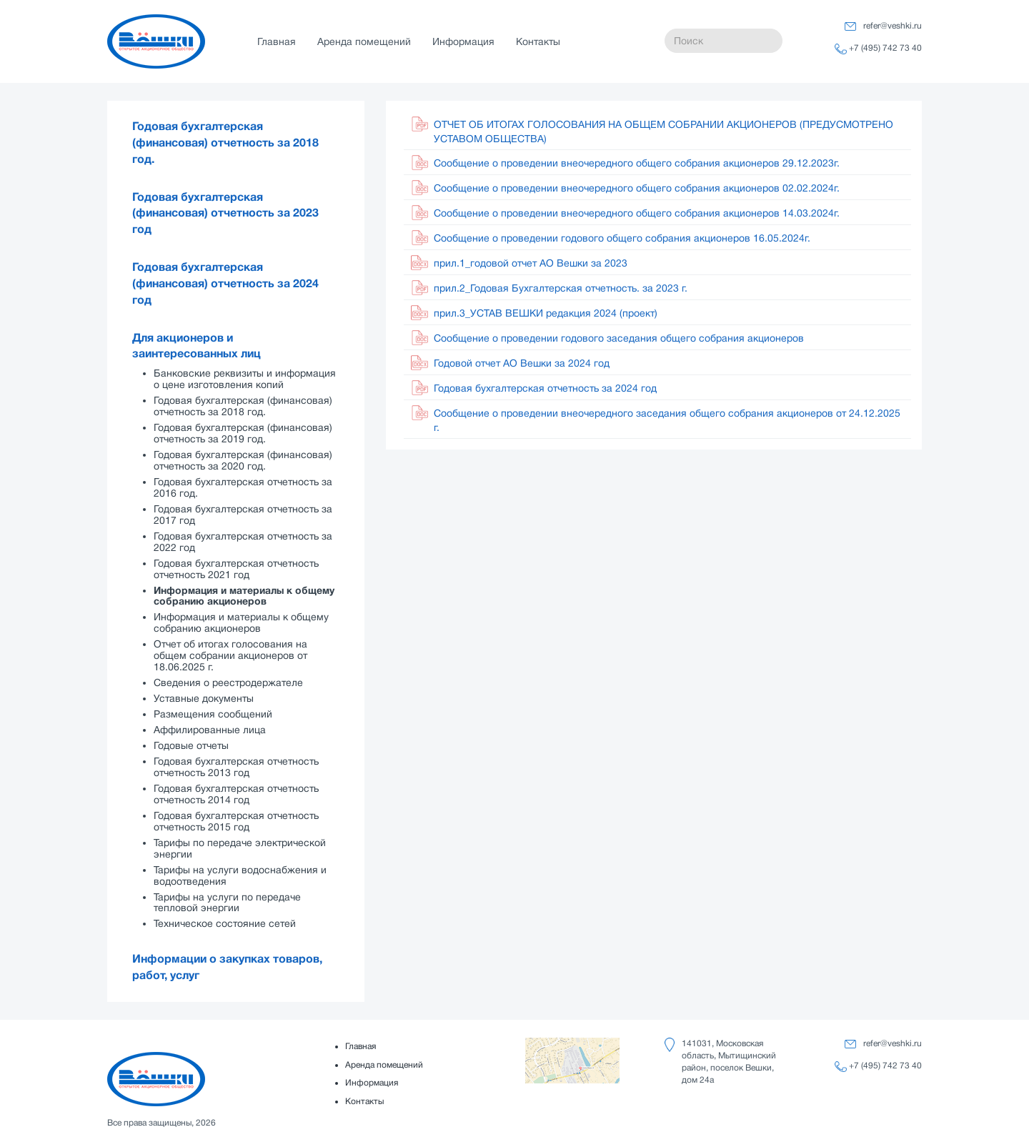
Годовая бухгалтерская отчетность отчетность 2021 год (236, 568)
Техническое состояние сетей (225, 923)
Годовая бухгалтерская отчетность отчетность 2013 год (236, 766)
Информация (463, 41)
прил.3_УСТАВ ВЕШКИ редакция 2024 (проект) (545, 313)
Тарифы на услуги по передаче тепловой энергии (227, 902)
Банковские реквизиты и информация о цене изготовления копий (245, 378)
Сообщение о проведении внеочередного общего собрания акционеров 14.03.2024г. (637, 213)
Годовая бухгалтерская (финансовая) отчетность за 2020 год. (243, 460)
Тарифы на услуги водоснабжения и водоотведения (240, 875)
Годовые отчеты (191, 745)
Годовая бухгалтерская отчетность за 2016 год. (243, 487)
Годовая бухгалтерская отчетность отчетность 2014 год (236, 794)
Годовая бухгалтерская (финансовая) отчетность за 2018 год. (225, 143)
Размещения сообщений (213, 714)
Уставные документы (204, 698)
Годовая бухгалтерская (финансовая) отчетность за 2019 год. (243, 433)
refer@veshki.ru (892, 26)
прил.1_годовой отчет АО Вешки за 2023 (530, 263)
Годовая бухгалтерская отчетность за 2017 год (243, 514)
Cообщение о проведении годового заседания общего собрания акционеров (619, 338)
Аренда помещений (364, 41)
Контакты (538, 41)
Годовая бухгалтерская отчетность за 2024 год (545, 388)
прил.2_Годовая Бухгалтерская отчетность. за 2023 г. (560, 288)
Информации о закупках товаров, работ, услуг (227, 967)
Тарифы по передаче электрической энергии (240, 848)
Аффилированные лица (210, 729)
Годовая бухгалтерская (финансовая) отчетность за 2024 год (225, 284)
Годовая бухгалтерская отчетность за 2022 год (243, 541)
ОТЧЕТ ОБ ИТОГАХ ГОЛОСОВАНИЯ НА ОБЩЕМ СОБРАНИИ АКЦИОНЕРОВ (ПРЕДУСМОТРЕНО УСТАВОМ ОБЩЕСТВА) (663, 131)
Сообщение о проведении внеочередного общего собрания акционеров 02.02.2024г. (637, 188)
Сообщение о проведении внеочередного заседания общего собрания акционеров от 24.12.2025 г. (667, 420)
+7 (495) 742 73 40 (885, 48)
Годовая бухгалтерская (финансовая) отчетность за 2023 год (225, 214)
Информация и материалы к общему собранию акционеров (244, 596)
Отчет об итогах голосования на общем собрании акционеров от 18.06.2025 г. (230, 655)
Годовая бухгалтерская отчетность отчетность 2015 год (236, 821)
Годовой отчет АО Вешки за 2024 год (522, 363)
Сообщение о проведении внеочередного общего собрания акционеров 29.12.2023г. (637, 163)
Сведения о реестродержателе (228, 682)
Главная (276, 41)
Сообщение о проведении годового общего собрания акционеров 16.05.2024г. (622, 238)
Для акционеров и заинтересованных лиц (196, 346)
